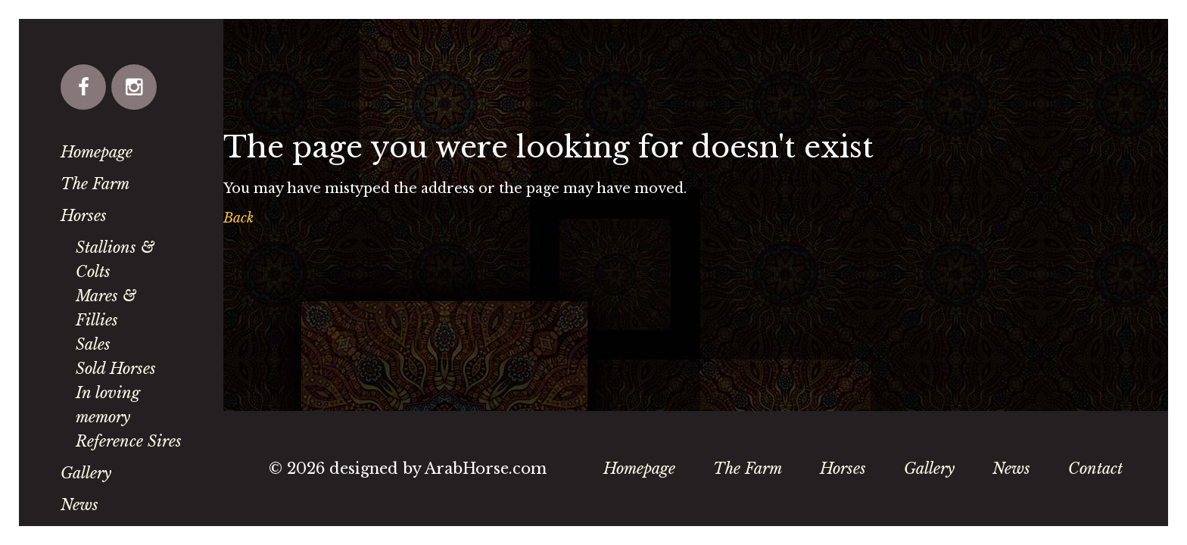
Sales (93, 344)
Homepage (96, 152)
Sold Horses (116, 369)
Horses (84, 216)
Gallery (86, 473)
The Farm (95, 184)
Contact (1095, 468)
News (79, 505)
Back (238, 218)
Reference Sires (129, 441)
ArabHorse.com (486, 468)
